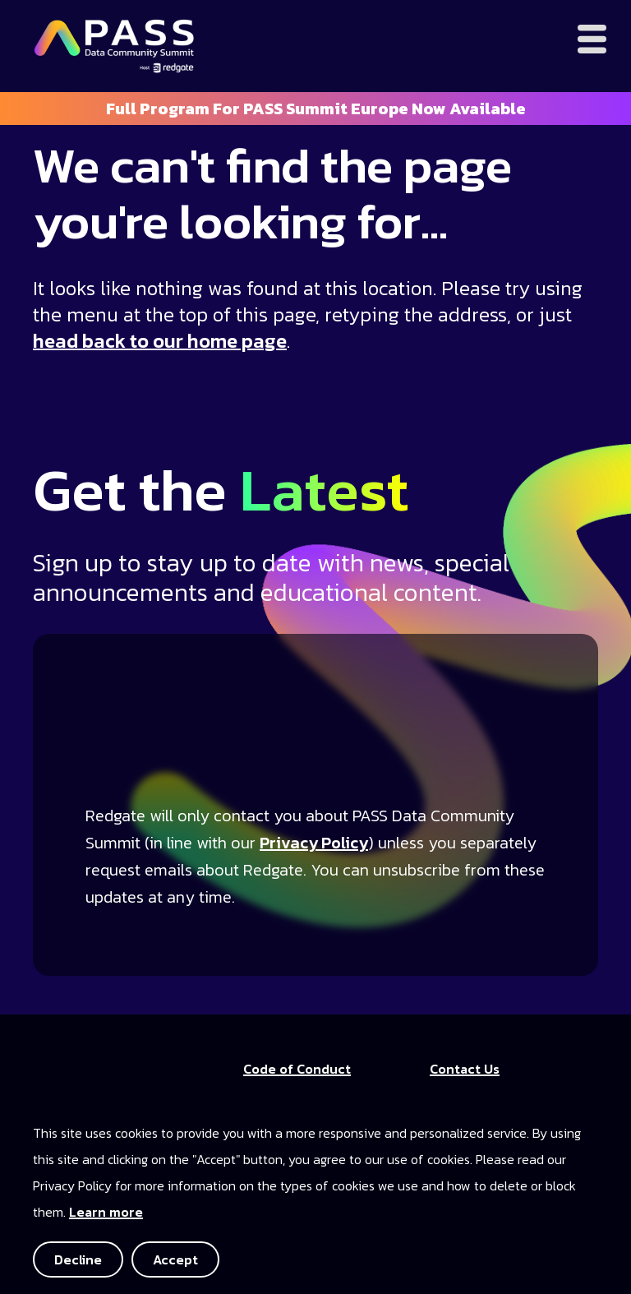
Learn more (106, 1212)
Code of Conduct (297, 1069)
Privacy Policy (314, 842)
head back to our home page (160, 340)
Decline (78, 1259)
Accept (175, 1259)
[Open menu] (592, 39)
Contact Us (465, 1069)
